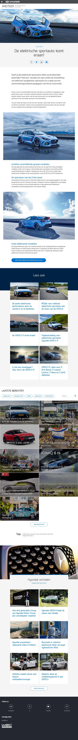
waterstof (50, 534)
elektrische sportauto (29, 534)
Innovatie (38, 396)
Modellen (6, 396)
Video (29, 396)
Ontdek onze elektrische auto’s (28, 260)
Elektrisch (49, 396)
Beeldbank (5, 720)
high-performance (28, 535)
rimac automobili (41, 534)
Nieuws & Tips (18, 396)
